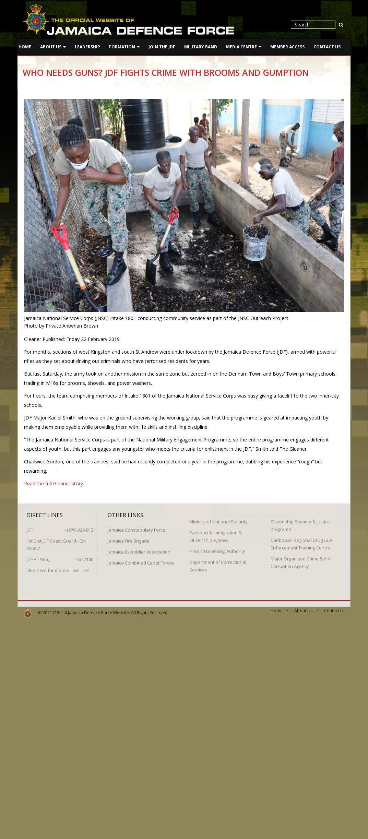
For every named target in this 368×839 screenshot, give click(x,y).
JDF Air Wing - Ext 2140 (59, 557)
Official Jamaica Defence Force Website (91, 610)
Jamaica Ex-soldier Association (139, 549)
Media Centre (243, 47)
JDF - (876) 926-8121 (61, 527)
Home (25, 47)
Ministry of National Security (218, 519)
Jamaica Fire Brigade (129, 538)
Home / (279, 608)
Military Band (200, 47)
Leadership (87, 47)
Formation (124, 47)
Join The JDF (162, 47)
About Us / (306, 608)
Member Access (287, 47)
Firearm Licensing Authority (217, 548)
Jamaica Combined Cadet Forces (141, 560)
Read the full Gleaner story (53, 483)
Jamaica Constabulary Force (136, 527)
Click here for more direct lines (58, 568)
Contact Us (327, 47)
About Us (53, 47)
